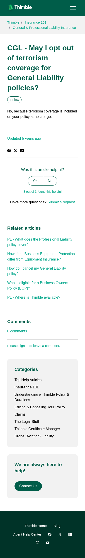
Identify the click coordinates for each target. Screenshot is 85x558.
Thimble (13, 22)
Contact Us (28, 486)
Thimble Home (36, 526)
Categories (26, 369)
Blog (56, 526)
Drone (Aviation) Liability (34, 436)
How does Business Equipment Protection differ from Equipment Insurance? (41, 256)
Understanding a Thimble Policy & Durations (42, 397)
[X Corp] (15, 151)
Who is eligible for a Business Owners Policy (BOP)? (37, 285)
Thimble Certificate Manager (37, 429)
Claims (20, 414)
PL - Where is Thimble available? (33, 297)
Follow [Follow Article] (14, 100)
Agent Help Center (27, 534)
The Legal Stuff (27, 422)
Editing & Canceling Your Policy (40, 407)
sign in (23, 346)
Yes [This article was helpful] (36, 181)
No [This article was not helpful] (50, 181)
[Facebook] (9, 151)
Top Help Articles (28, 380)
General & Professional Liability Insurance (44, 27)
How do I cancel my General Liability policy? (36, 271)
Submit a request (61, 202)
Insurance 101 (35, 22)
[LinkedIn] (22, 151)
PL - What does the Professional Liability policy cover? (39, 242)
